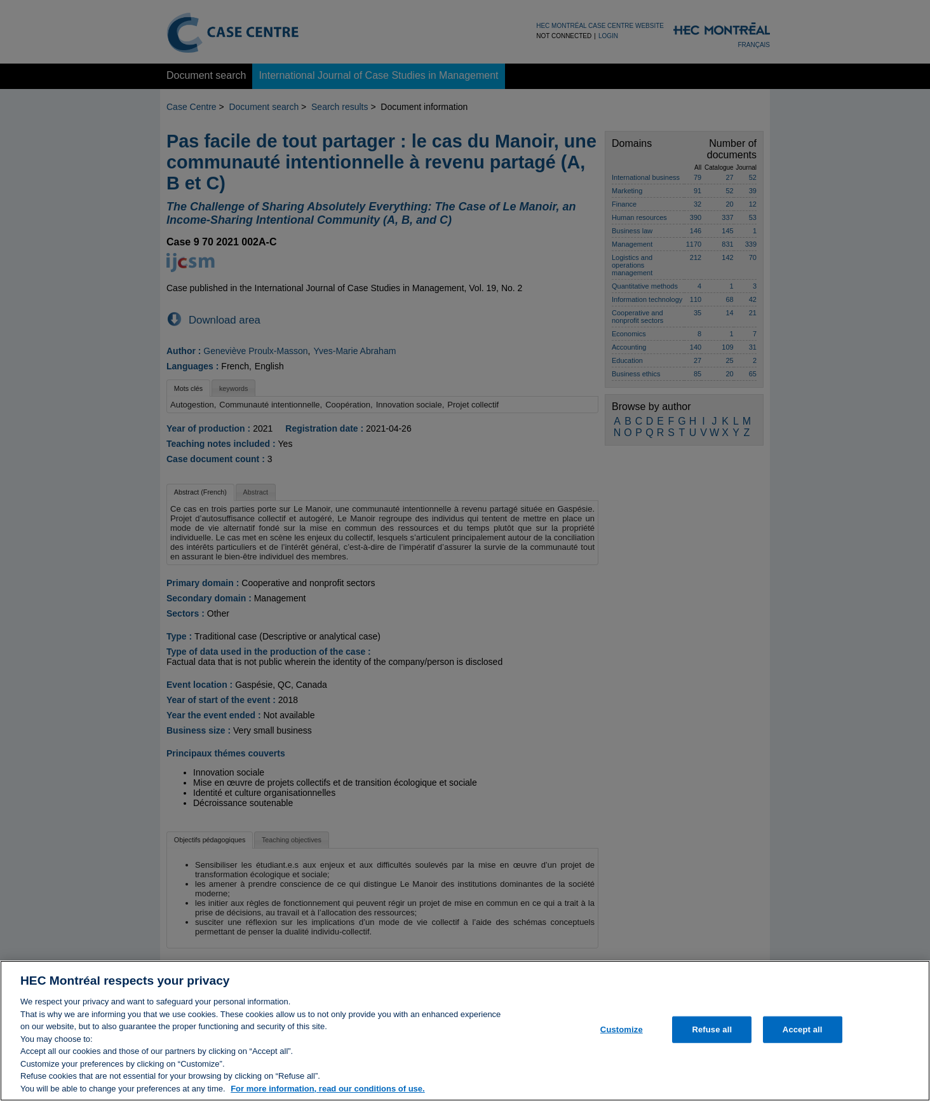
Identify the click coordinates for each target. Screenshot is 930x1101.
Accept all (803, 1035)
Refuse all (712, 1035)
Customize (621, 1035)
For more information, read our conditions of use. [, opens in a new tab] (328, 1094)
